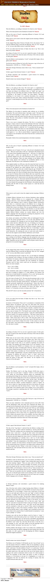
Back (25, 103)
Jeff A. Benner (26, 26)
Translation (11, 4)
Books (20, 4)
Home (24, 4)
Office (16, 4)
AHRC (2, 4)
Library (37, 4)
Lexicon (6, 4)
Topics (27, 4)
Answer (40, 29)
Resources (32, 4)
